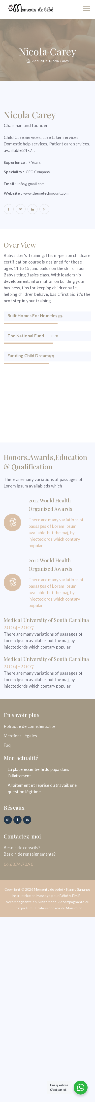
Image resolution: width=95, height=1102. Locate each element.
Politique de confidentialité (30, 726)
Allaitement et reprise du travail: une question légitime (42, 788)
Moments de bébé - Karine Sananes (62, 889)
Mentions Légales (20, 735)
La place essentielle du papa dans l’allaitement (38, 772)
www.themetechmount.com (45, 193)
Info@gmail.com (31, 183)
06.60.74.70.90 (18, 864)
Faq (7, 745)
